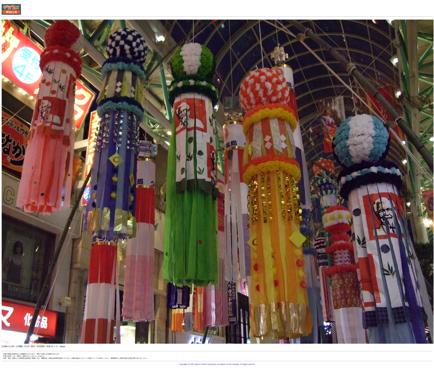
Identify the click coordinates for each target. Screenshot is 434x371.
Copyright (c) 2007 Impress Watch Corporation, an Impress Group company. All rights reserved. (217, 364)
